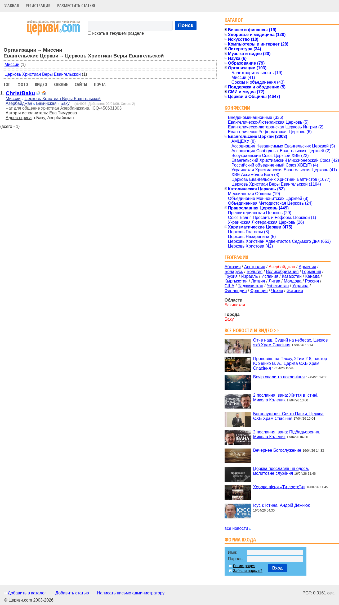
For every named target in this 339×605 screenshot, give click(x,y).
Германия (311, 271)
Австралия (254, 267)
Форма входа (240, 539)
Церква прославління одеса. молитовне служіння (281, 471)
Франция (259, 290)
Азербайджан (19, 103)
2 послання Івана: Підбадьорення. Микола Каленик (286, 434)
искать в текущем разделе (116, 33)
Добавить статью (72, 593)
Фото (22, 84)
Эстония (295, 290)
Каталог (234, 20)
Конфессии (237, 107)
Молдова (292, 281)
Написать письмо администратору (130, 593)
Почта (100, 84)
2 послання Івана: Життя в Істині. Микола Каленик (285, 397)
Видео (41, 84)
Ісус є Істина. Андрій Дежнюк (281, 505)
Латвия (258, 281)
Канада (312, 276)
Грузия (231, 276)
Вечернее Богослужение (277, 450)
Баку (65, 103)
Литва (274, 281)
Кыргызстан (236, 281)
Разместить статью (76, 5)
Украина (300, 286)
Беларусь (234, 271)
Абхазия (233, 267)
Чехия (277, 290)
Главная (11, 5)
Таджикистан (250, 286)
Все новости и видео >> (252, 330)
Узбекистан (278, 286)
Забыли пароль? (247, 570)
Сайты (81, 84)
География (236, 257)
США (229, 286)
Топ (7, 84)
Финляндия (236, 290)
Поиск (185, 25)
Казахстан (292, 276)
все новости (236, 528)
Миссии (12, 64)
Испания (269, 276)
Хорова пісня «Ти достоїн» (279, 487)
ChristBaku (20, 93)
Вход (277, 568)
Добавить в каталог (27, 593)
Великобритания (282, 271)
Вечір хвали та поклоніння (279, 377)
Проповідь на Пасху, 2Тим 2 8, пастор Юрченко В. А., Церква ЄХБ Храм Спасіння (290, 363)
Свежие (61, 84)
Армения (307, 267)
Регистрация (38, 5)
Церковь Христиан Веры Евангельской (43, 74)
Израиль (249, 276)
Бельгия (254, 271)
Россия (312, 281)
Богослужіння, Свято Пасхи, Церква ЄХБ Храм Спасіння (288, 415)
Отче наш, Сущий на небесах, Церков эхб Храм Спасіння (290, 342)
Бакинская (46, 103)
